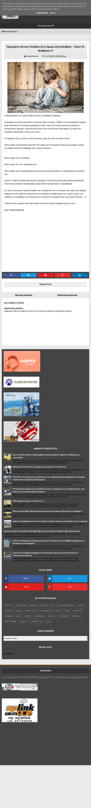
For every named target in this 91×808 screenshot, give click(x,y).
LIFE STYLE (9, 605)
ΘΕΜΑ (67, 611)
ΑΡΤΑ (53, 605)
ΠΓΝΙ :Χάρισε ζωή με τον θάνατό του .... (29, 501)
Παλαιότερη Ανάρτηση (67, 295)
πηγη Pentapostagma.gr (14, 210)
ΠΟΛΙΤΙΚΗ (51, 616)
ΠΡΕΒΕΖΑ (75, 616)
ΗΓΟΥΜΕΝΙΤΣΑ (46, 611)
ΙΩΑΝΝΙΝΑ (8, 616)
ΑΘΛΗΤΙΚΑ (33, 605)
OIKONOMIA (21, 605)
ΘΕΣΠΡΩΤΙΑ (77, 611)
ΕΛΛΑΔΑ (19, 611)
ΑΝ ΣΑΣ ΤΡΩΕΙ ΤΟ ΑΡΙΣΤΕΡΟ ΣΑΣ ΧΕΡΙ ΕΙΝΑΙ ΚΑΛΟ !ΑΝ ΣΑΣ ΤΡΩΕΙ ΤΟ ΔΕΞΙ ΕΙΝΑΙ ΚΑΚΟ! (42, 531)
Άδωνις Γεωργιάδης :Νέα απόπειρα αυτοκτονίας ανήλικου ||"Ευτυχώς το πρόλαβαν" (47, 511)
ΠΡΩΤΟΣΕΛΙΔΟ (10, 622)
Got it (53, 13)
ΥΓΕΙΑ (48, 622)
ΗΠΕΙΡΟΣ (58, 611)
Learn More (42, 13)
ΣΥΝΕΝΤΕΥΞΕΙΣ (37, 622)
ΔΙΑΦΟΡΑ (8, 611)
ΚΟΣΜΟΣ (28, 616)
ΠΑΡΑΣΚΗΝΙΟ (40, 616)
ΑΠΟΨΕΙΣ (43, 605)
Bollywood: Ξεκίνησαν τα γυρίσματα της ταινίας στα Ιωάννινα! (39, 467)
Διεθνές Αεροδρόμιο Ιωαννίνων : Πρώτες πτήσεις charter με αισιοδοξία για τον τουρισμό (50, 521)
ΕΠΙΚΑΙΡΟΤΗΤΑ (31, 611)
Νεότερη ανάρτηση (23, 295)
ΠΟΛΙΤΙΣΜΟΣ (63, 616)
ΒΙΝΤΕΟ (81, 605)
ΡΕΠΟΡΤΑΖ (23, 622)
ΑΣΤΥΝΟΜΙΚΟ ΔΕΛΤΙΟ (67, 605)
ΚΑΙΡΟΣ (18, 616)
